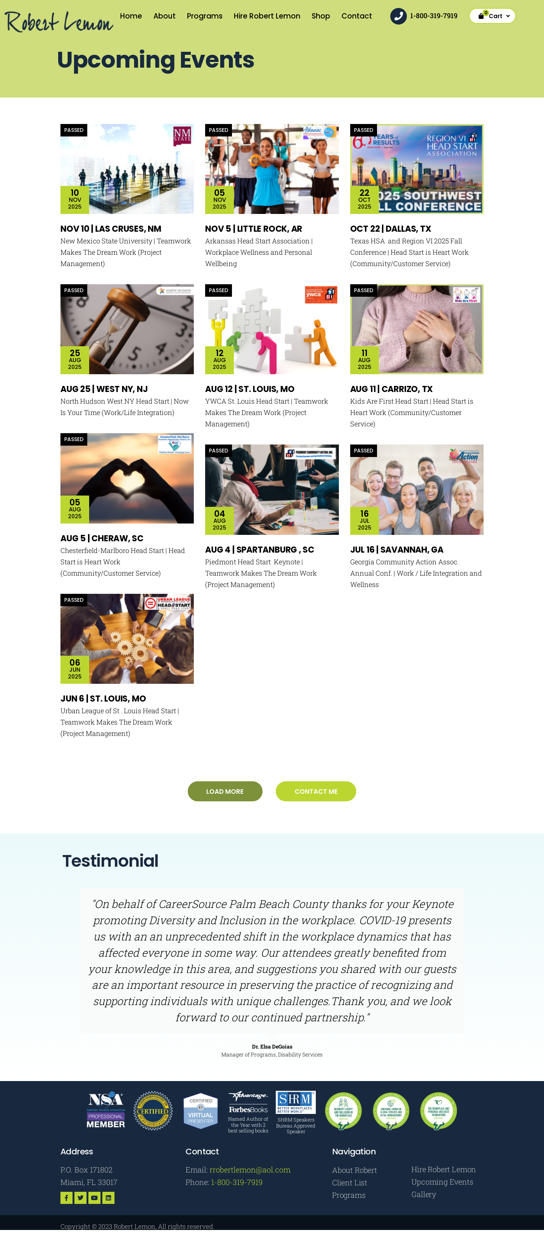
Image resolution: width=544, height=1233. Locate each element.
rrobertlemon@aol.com (250, 1170)
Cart (496, 15)
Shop (321, 16)
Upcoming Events (442, 1182)
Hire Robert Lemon (267, 16)
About (164, 16)
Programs (205, 16)
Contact (357, 16)
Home (131, 16)
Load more (224, 791)
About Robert (354, 1170)
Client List (349, 1183)
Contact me (316, 791)
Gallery (423, 1195)
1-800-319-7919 (433, 15)
